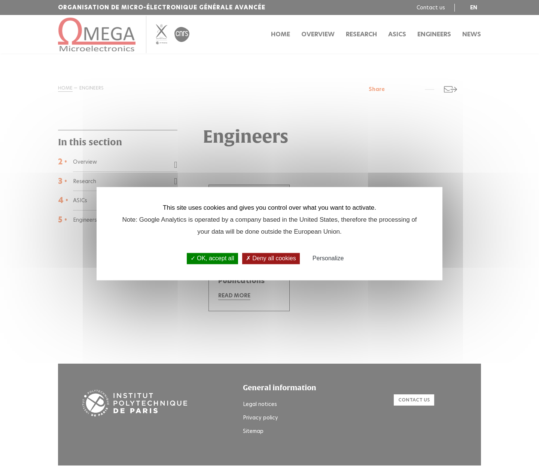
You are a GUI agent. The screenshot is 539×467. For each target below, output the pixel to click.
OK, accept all (212, 258)
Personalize (328, 258)
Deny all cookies (271, 258)
